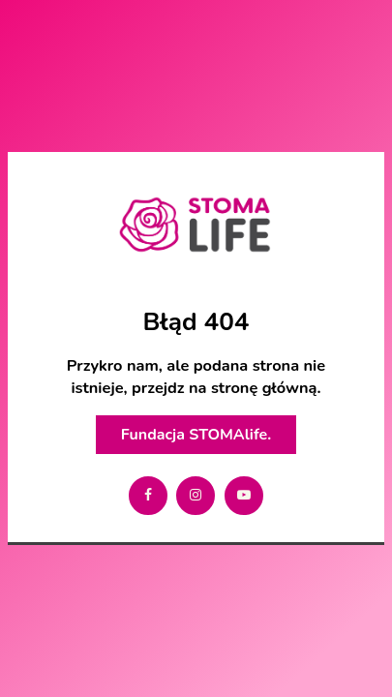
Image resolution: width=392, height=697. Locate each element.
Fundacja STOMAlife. (196, 434)
